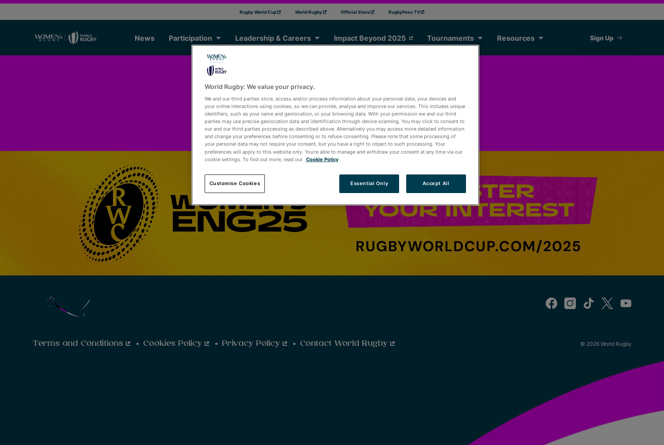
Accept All (436, 183)
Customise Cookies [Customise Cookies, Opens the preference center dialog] (235, 183)
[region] (335, 125)
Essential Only (369, 183)
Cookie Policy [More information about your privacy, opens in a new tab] (322, 159)
